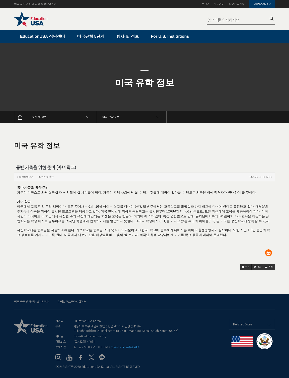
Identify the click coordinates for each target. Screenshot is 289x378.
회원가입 (219, 4)
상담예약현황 (236, 4)
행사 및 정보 (127, 36)
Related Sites (252, 324)
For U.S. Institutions (170, 36)
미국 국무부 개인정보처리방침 (32, 301)
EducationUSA (262, 4)
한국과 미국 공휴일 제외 (125, 347)
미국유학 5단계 (91, 36)
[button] (246, 267)
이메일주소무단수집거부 (72, 301)
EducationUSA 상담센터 (42, 36)
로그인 (206, 4)
